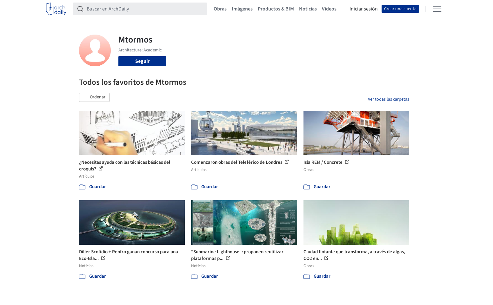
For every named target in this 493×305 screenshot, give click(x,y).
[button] (94, 97)
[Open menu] (437, 9)
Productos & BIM (276, 8)
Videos (329, 8)
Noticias (308, 8)
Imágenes (242, 8)
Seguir (142, 61)
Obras (220, 8)
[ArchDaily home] (56, 9)
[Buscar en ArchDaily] (145, 9)
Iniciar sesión (364, 8)
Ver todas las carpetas (388, 99)
